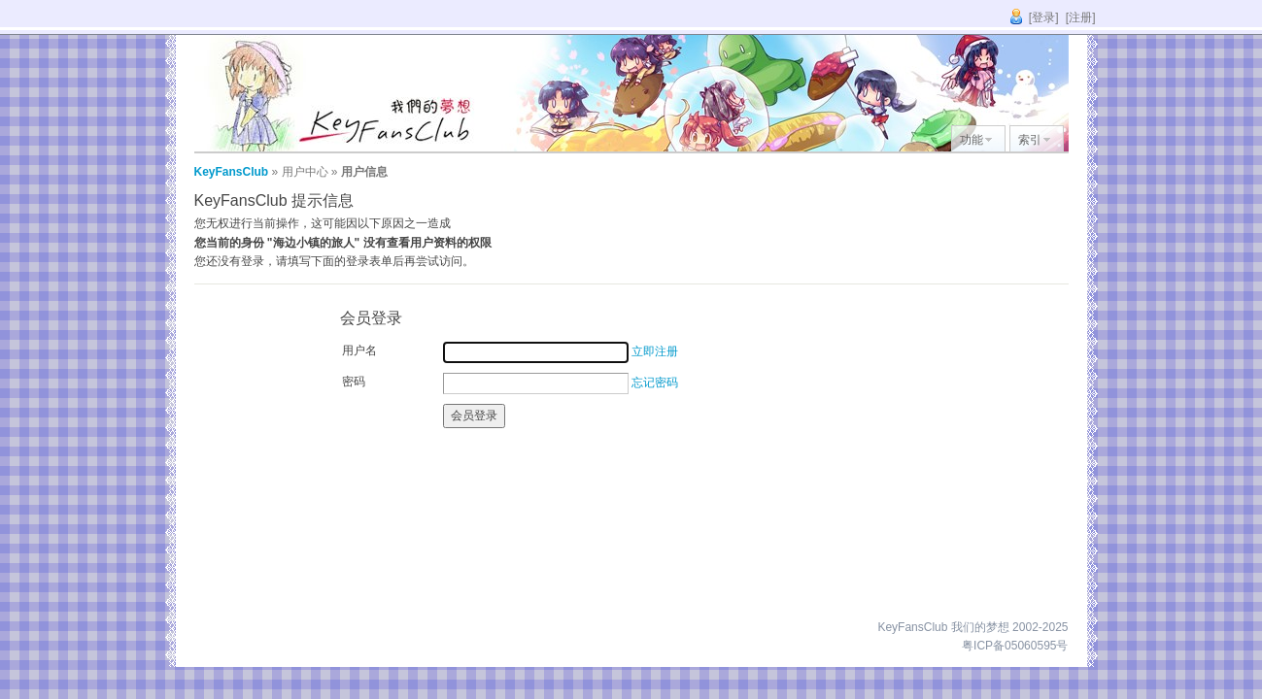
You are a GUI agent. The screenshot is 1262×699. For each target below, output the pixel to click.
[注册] (1081, 17)
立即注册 (654, 351)
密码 (353, 381)
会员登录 (474, 415)
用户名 (359, 350)
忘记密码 (654, 382)
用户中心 (305, 172)
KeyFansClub (231, 172)
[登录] (1044, 17)
